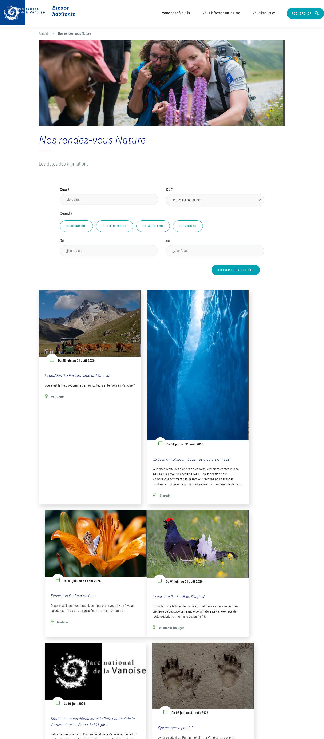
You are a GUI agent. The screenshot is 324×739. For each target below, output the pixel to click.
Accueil (44, 34)
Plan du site (144, 732)
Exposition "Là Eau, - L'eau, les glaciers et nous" (160, 427)
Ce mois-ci (187, 226)
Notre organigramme (137, 666)
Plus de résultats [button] (162, 631)
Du (62, 240)
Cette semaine (115, 226)
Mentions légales (176, 732)
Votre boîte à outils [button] (172, 13)
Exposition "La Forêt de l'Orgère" (71, 561)
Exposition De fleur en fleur (235, 360)
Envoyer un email (60, 698)
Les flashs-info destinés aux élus (202, 668)
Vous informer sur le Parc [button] (217, 13)
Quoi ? (64, 189)
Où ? (169, 189)
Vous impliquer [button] (260, 13)
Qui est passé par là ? (230, 561)
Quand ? (66, 213)
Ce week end (153, 226)
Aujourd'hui (76, 226)
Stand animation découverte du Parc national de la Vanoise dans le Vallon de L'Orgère (159, 559)
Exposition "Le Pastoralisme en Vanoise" (77, 360)
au (168, 240)
